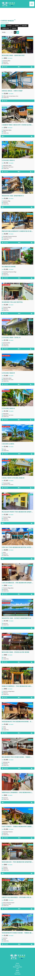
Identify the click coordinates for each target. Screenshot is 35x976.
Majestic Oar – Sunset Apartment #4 (16, 618)
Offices (4, 96)
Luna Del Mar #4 (8, 408)
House (4, 131)
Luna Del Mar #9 (8, 373)
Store (17, 96)
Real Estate (17, 974)
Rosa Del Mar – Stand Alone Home (15, 652)
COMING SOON (5, 28)
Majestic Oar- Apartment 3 (13, 196)
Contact (18, 972)
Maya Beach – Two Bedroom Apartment (18, 862)
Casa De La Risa (8, 444)
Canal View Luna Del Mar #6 (13, 478)
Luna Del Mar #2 (8, 160)
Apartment (5, 62)
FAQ (17, 968)
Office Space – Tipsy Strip (12, 91)
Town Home (10, 167)
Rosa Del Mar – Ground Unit (13, 55)
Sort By (3, 32)
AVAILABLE (24, 25)
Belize (17, 970)
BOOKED (17, 25)
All (3, 25)
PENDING (14, 28)
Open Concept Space (11, 96)
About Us (17, 965)
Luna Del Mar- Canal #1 (11, 337)
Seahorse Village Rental (12, 302)
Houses (10, 237)
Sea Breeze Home (9, 266)
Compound (5, 237)
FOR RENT (9, 25)
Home (17, 963)
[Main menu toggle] (31, 4)
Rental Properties (17, 967)
